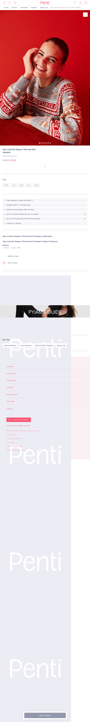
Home (6, 7)
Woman (14, 7)
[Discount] (15, 2)
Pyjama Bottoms (10, 345)
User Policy (10, 442)
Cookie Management (14, 446)
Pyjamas (34, 7)
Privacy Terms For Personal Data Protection (22, 431)
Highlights (11, 373)
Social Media (12, 394)
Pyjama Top (44, 7)
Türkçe (9, 409)
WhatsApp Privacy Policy (15, 450)
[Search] (9, 2)
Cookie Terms (11, 435)
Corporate (11, 380)
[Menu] (4, 2)
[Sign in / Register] (80, 2)
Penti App (10, 401)
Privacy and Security (14, 438)
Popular (10, 366)
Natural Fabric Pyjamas (44, 345)
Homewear (24, 7)
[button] (39, 143)
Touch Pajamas (25, 345)
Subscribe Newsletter (20, 420)
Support (10, 387)
